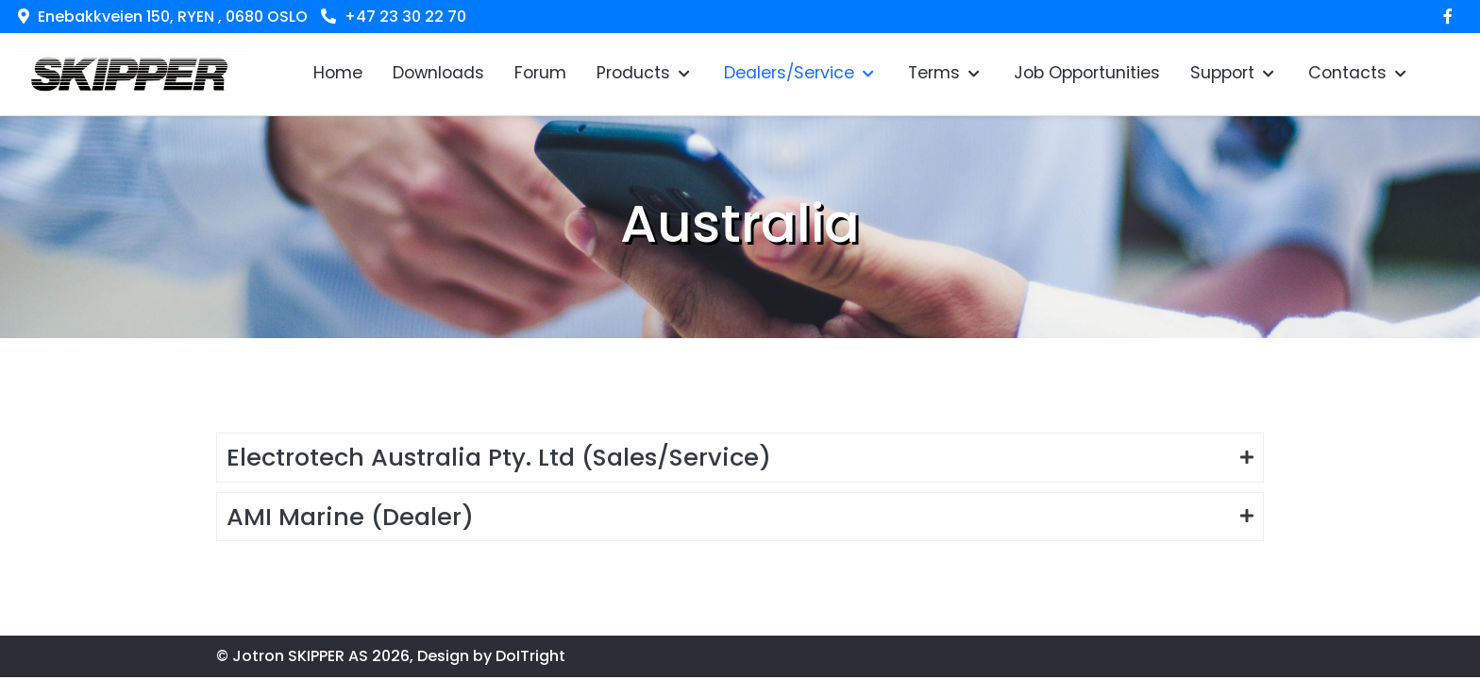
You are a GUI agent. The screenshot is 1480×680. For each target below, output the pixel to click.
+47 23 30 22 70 (405, 16)
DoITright (530, 656)
